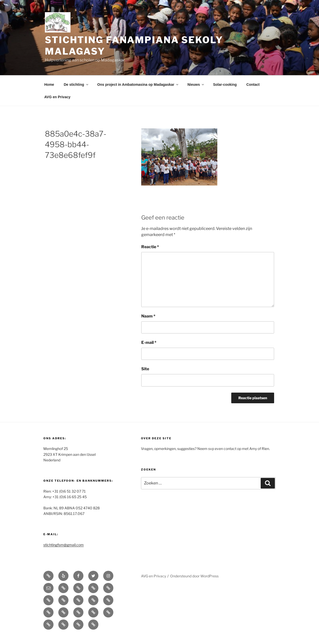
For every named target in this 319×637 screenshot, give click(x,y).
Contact (253, 84)
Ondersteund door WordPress (194, 576)
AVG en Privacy (57, 97)
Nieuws (196, 84)
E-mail (148, 342)
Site (145, 368)
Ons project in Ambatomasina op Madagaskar (138, 84)
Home (49, 84)
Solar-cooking (225, 84)
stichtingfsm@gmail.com (63, 545)
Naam (148, 316)
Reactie (150, 246)
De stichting (76, 84)
